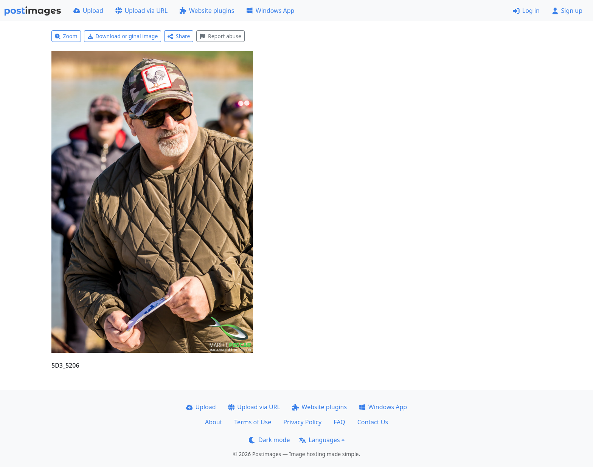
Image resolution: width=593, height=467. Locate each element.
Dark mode (269, 440)
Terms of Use (252, 422)
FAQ (339, 422)
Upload (88, 10)
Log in (526, 10)
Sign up (567, 10)
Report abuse (220, 36)
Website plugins (207, 10)
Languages (319, 440)
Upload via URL (141, 10)
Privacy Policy (302, 422)
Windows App (270, 10)
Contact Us (372, 422)
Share (179, 36)
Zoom (66, 36)
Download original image (122, 36)
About (213, 422)
